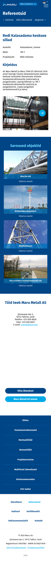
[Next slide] (42, 113)
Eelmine (8, 20)
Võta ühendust (25, 390)
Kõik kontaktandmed (16, 547)
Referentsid (34, 502)
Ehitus (25, 420)
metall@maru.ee (29, 324)
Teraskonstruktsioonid (25, 430)
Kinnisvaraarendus (25, 479)
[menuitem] (46, 2)
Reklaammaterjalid (18, 520)
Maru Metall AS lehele (25, 399)
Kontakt (39, 520)
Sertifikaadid (33, 511)
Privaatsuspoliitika (35, 547)
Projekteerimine (25, 459)
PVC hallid (25, 489)
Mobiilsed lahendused (25, 469)
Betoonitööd (25, 449)
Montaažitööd (25, 440)
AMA (26, 555)
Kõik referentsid (24, 20)
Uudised (15, 511)
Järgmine (40, 20)
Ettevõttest (16, 502)
